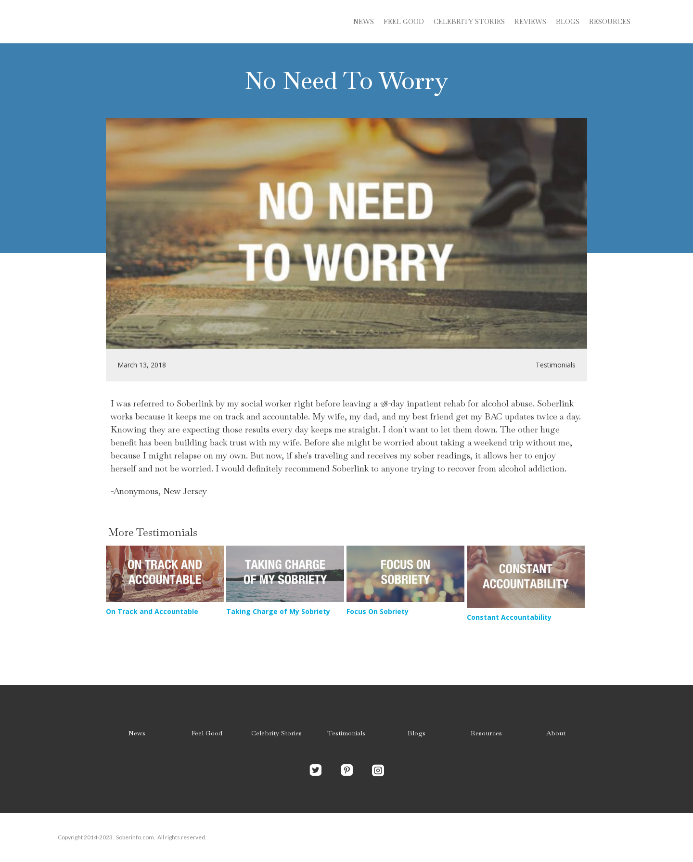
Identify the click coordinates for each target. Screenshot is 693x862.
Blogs (416, 733)
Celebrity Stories (276, 733)
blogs (567, 21)
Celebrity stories (469, 21)
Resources (609, 21)
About (555, 733)
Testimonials (346, 733)
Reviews (530, 21)
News (363, 21)
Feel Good (404, 21)
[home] (130, 21)
